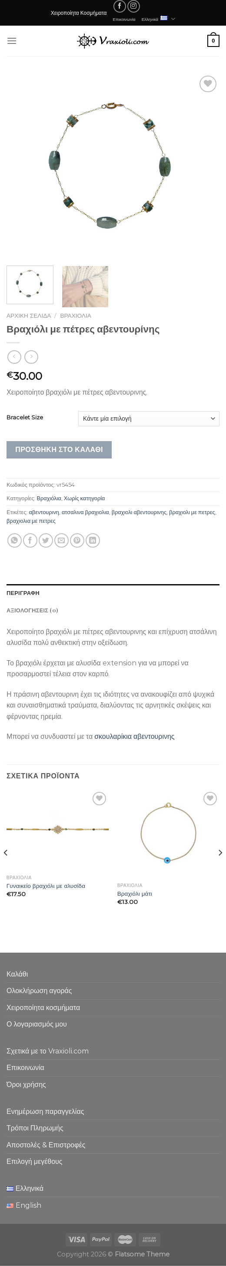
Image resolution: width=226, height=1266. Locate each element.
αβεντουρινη (44, 512)
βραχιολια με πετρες (31, 521)
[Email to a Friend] (61, 540)
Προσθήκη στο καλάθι (59, 449)
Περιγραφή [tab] (23, 592)
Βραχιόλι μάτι (134, 893)
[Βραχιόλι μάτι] (168, 834)
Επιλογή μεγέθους (35, 1161)
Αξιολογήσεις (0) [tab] (32, 610)
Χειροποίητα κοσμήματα (43, 1007)
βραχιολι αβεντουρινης (139, 512)
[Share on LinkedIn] (93, 540)
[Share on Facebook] (30, 540)
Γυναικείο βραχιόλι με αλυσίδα (46, 885)
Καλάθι (17, 974)
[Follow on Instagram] (133, 6)
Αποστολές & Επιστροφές (46, 1145)
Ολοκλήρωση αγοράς (39, 991)
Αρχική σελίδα (29, 315)
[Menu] (12, 40)
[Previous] (6, 870)
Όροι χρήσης (26, 1084)
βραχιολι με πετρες (192, 512)
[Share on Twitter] (46, 540)
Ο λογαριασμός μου (37, 1024)
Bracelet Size (25, 418)
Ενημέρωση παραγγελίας (45, 1111)
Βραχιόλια (75, 315)
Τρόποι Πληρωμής (35, 1128)
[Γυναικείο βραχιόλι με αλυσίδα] (58, 830)
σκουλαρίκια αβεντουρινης (134, 736)
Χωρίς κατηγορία (84, 498)
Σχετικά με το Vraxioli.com (48, 1051)
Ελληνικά (159, 19)
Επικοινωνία (124, 19)
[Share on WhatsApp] (14, 540)
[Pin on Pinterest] (77, 540)
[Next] (220, 870)
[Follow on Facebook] (119, 6)
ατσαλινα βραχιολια (85, 512)
